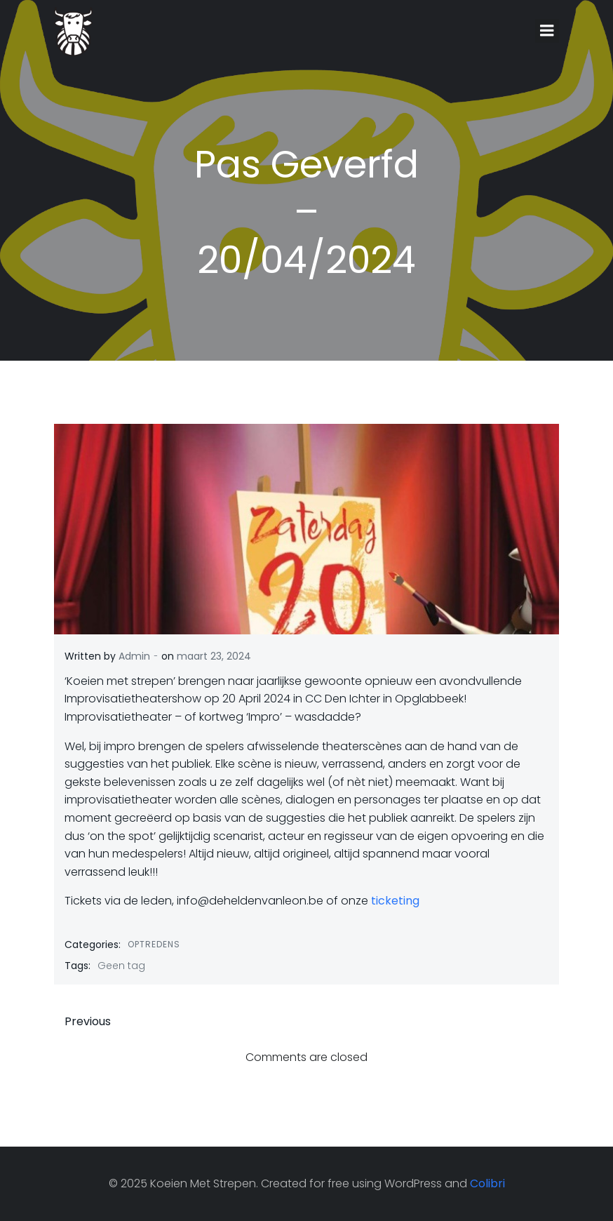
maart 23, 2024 (214, 656)
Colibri (487, 1183)
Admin (134, 656)
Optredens (154, 944)
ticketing (395, 901)
